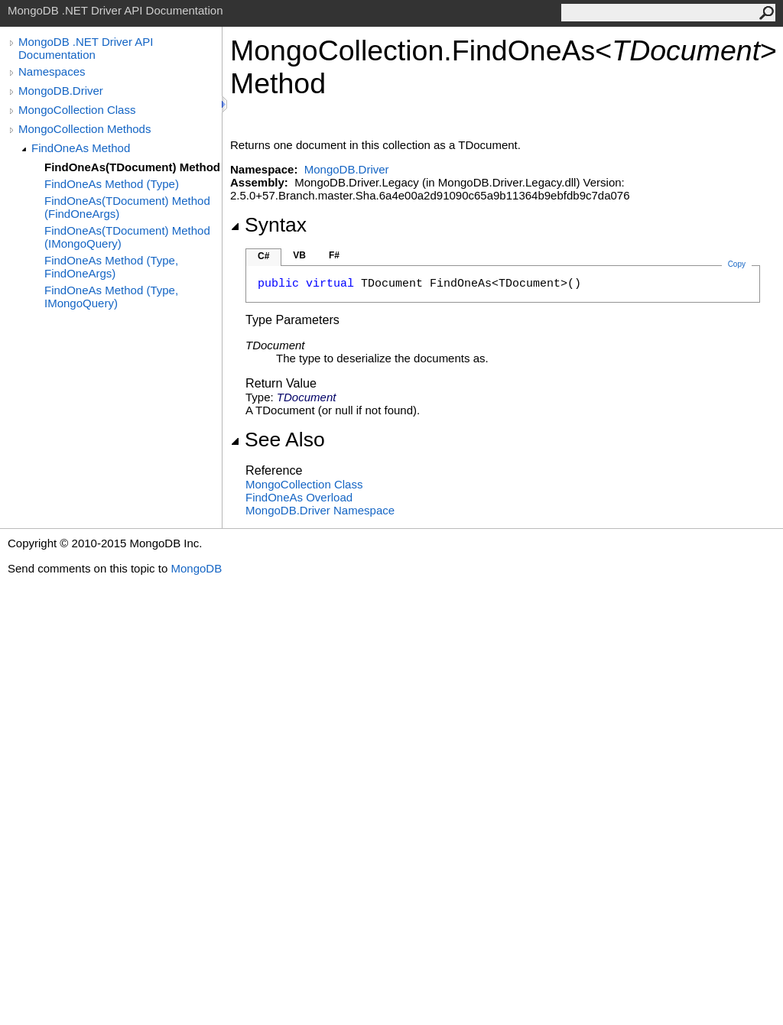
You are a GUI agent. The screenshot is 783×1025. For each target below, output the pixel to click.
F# (334, 255)
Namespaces (52, 71)
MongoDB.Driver (60, 90)
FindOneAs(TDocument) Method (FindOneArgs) (127, 207)
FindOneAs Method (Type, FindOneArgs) (111, 267)
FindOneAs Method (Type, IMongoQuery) (111, 297)
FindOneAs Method (80, 147)
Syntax (268, 224)
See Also (277, 439)
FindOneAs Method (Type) (111, 183)
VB (299, 255)
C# (263, 256)
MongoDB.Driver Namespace (320, 510)
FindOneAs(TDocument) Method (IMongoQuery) (127, 237)
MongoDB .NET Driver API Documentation (85, 48)
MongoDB (196, 568)
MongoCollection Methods (84, 128)
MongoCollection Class (76, 109)
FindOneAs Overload (299, 497)
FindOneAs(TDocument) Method (132, 167)
